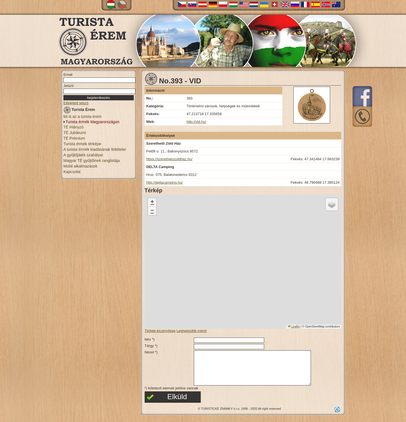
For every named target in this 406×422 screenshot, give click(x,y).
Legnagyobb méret (192, 331)
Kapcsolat (71, 171)
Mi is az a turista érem (82, 116)
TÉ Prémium (74, 138)
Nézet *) (151, 352)
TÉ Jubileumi (74, 132)
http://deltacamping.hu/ (164, 182)
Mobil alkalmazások (80, 166)
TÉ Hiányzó (73, 127)
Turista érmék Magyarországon (92, 122)
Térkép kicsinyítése (160, 331)
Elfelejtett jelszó (75, 103)
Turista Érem (79, 110)
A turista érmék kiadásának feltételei (94, 149)
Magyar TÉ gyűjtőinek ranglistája (91, 160)
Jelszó (68, 86)
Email (68, 74)
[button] (152, 202)
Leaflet (294, 326)
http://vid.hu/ (196, 122)
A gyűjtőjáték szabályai (83, 155)
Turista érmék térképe (82, 144)
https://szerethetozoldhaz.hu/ (169, 159)
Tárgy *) (151, 346)
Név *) (150, 339)
